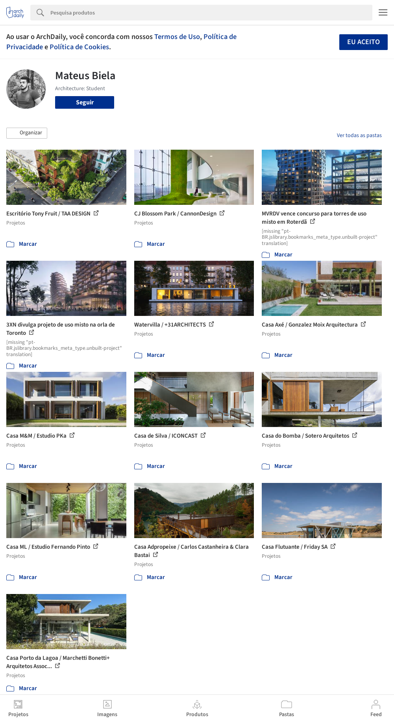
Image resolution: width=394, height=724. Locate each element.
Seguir (85, 102)
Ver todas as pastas (359, 135)
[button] (26, 133)
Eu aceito (363, 42)
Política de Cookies (79, 47)
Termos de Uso (177, 37)
